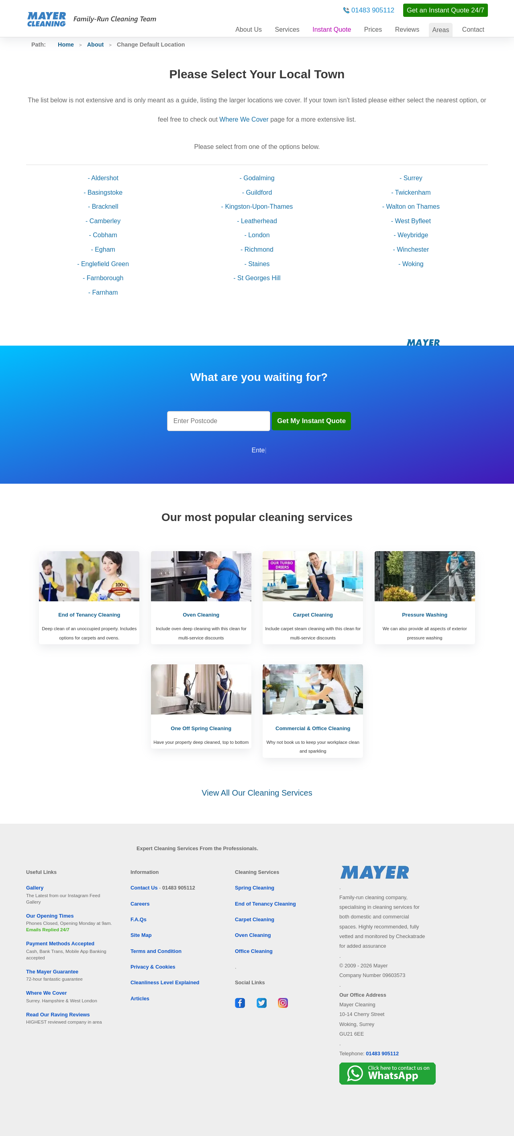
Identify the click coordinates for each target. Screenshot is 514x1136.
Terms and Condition (156, 951)
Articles (140, 999)
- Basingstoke (103, 192)
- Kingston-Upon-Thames (257, 206)
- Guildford (257, 192)
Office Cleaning (254, 951)
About (248, 29)
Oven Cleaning (253, 935)
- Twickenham (410, 192)
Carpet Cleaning (254, 919)
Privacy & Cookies (153, 967)
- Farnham (103, 292)
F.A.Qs (139, 919)
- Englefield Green (103, 264)
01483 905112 (372, 10)
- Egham (103, 249)
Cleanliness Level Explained (165, 982)
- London (256, 235)
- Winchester (411, 249)
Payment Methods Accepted (60, 944)
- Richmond (257, 249)
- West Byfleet (411, 221)
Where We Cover (243, 119)
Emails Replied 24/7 (47, 929)
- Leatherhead (257, 221)
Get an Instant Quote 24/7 (445, 10)
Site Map (141, 935)
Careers (140, 904)
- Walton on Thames (411, 206)
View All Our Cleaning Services (257, 792)
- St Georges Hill (256, 278)
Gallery (34, 888)
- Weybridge (411, 235)
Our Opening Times (50, 916)
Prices (373, 29)
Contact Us (144, 888)
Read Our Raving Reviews (58, 1015)
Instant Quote (331, 29)
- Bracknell (103, 206)
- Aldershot (103, 178)
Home (66, 44)
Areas (440, 29)
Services (287, 29)
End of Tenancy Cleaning (265, 904)
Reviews (407, 29)
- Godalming (256, 178)
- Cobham (103, 235)
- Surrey (411, 178)
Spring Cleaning (254, 888)
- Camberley (103, 221)
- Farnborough (103, 278)
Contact (473, 29)
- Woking (411, 264)
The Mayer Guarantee (52, 972)
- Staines (256, 264)
